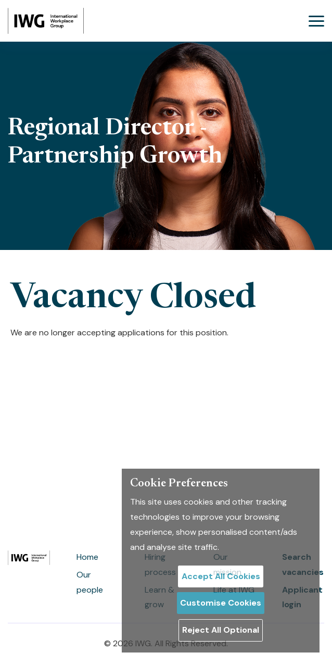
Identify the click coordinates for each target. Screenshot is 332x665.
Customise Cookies (220, 602)
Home (87, 556)
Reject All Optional (220, 629)
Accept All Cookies (221, 576)
